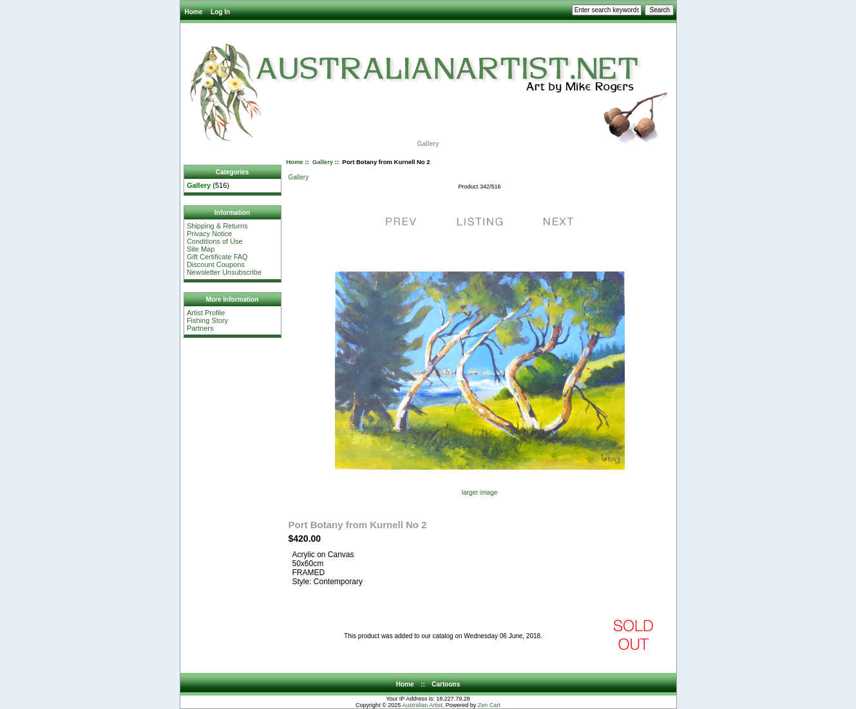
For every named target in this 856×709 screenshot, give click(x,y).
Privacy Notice (209, 233)
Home (194, 11)
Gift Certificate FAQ (217, 257)
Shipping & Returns (217, 226)
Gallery (322, 161)
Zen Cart (489, 705)
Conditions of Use (215, 241)
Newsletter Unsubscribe (224, 272)
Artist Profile (206, 313)
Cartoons (446, 684)
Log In (220, 11)
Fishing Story (207, 320)
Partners (200, 328)
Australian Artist (422, 705)
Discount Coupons (216, 264)
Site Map (200, 249)
